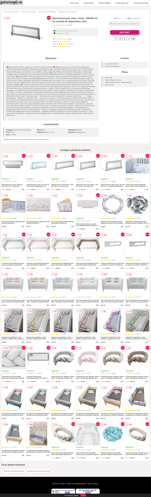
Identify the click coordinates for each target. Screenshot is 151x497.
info (23, 189)
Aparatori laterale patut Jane (68, 12)
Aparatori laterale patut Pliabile (38, 471)
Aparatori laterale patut (28, 12)
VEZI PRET (125, 32)
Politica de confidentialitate (76, 484)
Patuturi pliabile (104, 3)
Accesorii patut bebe (141, 3)
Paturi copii (74, 3)
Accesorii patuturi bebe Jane (47, 12)
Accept (83, 495)
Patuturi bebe (89, 3)
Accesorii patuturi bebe (11, 12)
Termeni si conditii (58, 484)
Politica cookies (92, 484)
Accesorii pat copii (121, 3)
